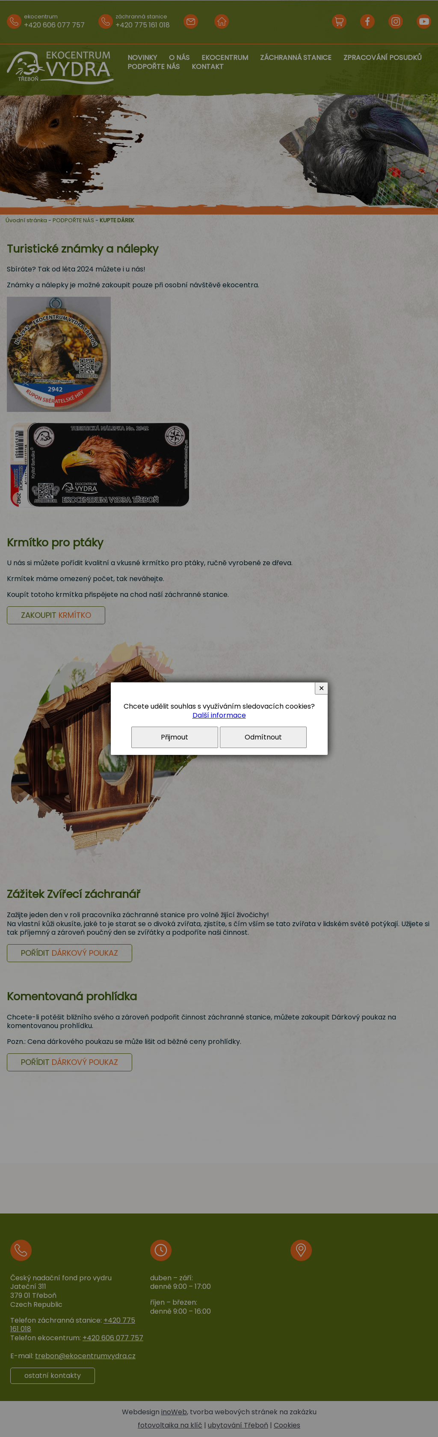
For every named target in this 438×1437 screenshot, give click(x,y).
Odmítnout (263, 737)
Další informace (219, 715)
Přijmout (174, 737)
